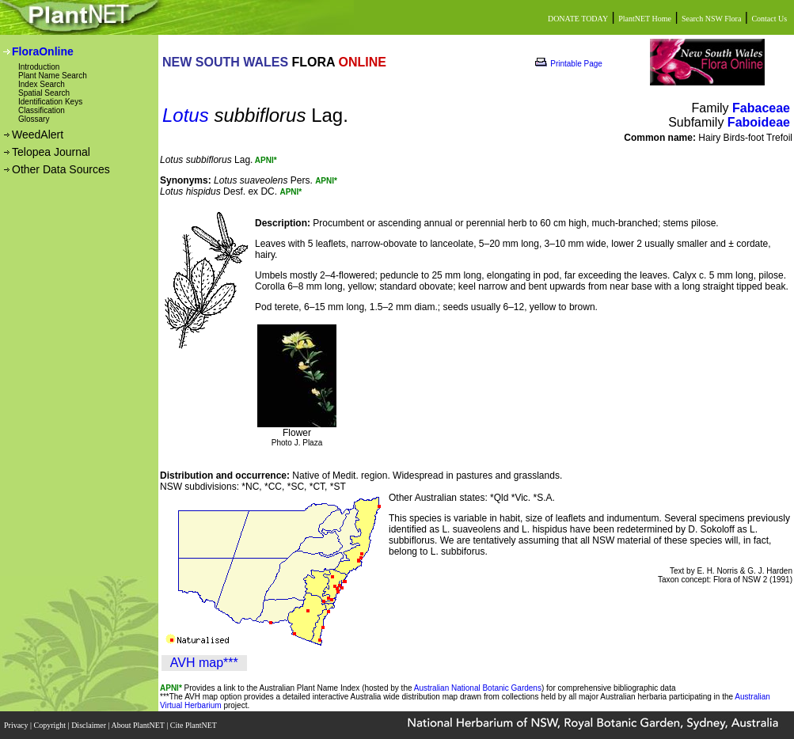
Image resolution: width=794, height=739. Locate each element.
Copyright (51, 725)
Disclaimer (89, 725)
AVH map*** (204, 662)
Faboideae (759, 122)
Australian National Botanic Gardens (477, 688)
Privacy (17, 725)
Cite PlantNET (194, 725)
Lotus (185, 115)
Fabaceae (761, 108)
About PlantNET (138, 725)
